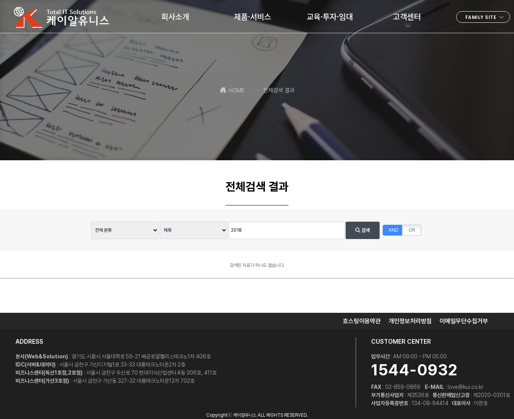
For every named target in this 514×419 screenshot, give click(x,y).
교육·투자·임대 (330, 16)
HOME (232, 90)
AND (393, 230)
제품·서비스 (252, 16)
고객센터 (407, 16)
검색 (362, 230)
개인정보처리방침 (410, 321)
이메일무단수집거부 (463, 321)
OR (412, 230)
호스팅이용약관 (362, 321)
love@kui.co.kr (465, 387)
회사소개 (175, 16)
